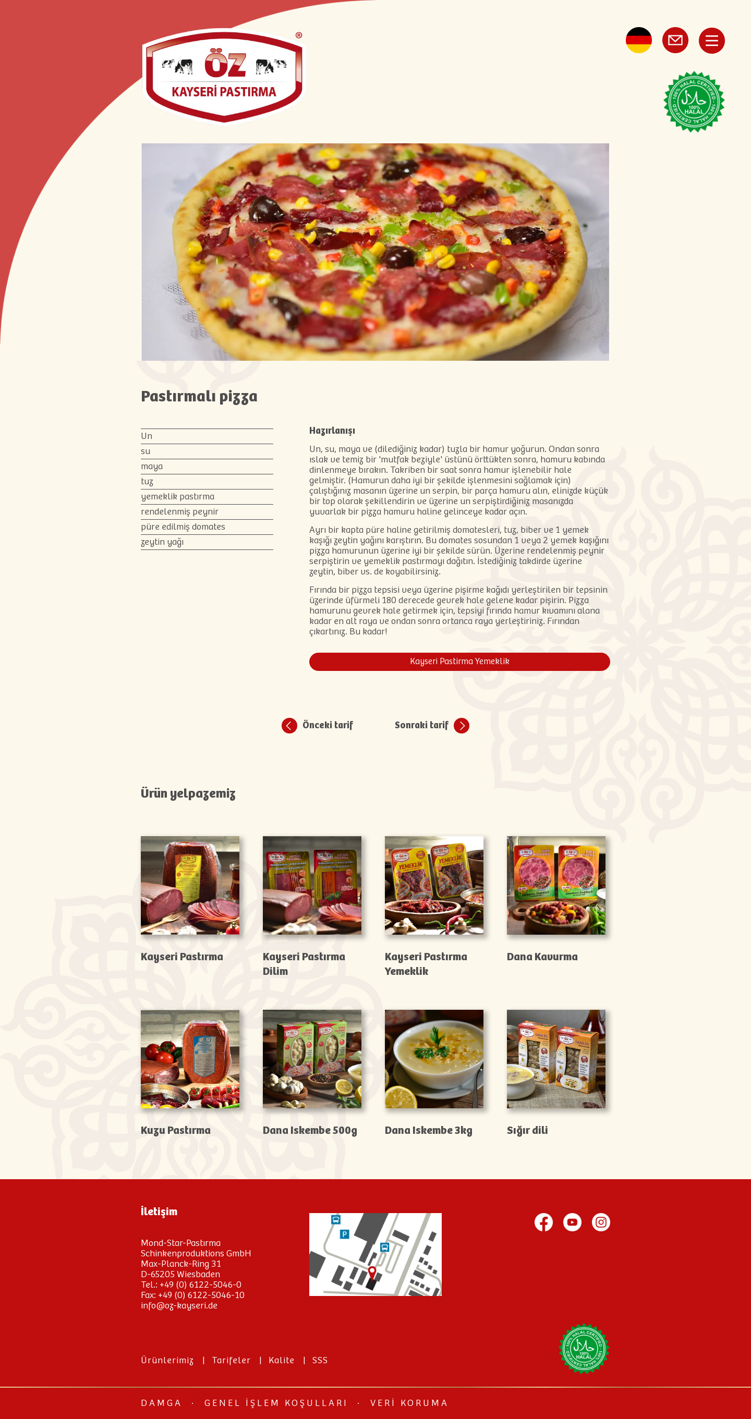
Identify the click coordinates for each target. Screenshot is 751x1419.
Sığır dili (527, 1130)
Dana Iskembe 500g (310, 1130)
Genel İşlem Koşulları (276, 1403)
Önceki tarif (327, 725)
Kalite (282, 1360)
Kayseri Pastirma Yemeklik (460, 662)
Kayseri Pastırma (182, 957)
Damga (162, 1403)
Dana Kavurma (542, 957)
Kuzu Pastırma (176, 1130)
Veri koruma (409, 1403)
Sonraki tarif (422, 725)
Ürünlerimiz (167, 1360)
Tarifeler (231, 1360)
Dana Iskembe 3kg (429, 1130)
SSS (320, 1360)
